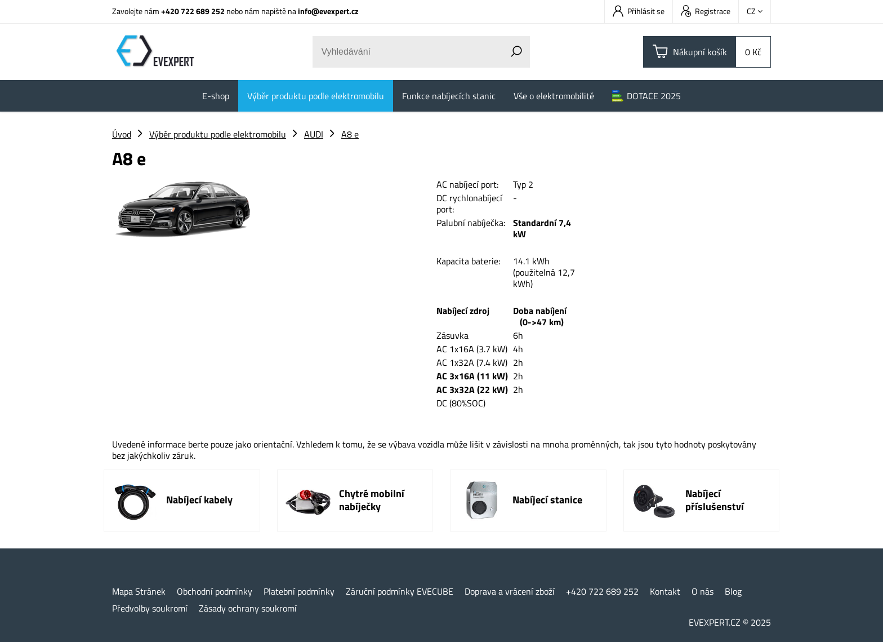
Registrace (705, 11)
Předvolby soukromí (150, 608)
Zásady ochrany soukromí (248, 608)
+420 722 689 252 (193, 11)
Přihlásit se (639, 11)
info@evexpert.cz (328, 11)
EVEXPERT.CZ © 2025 (730, 622)
